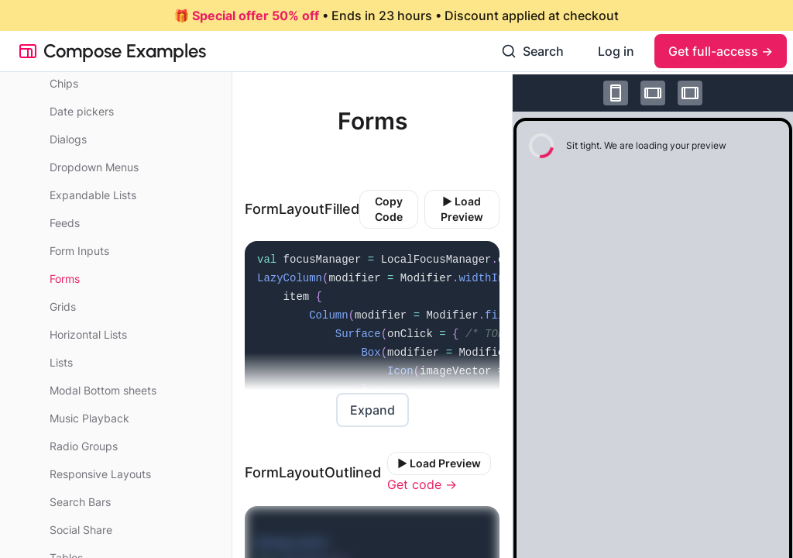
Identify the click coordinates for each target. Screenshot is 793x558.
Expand (372, 410)
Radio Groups (84, 446)
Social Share (81, 529)
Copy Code (389, 209)
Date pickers (82, 111)
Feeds (65, 222)
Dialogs (68, 139)
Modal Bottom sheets (103, 390)
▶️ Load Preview (462, 209)
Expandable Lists (93, 195)
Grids (63, 306)
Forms (65, 278)
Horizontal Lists (88, 334)
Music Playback (89, 418)
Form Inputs (79, 250)
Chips (64, 83)
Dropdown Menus (94, 167)
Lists (61, 362)
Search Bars (80, 501)
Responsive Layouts (100, 473)
